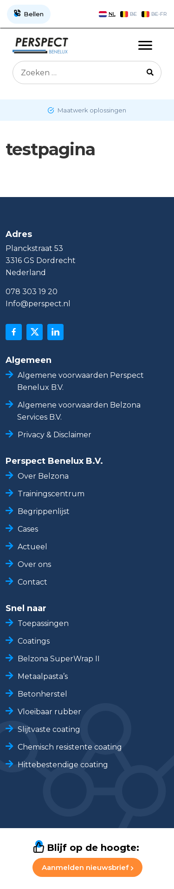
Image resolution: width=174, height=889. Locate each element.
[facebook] (14, 332)
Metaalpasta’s (43, 676)
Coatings (34, 641)
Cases (28, 529)
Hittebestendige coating (63, 764)
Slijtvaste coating (49, 729)
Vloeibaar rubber (49, 711)
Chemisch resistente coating (71, 747)
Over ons (34, 564)
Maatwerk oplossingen (91, 110)
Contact (32, 582)
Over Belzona (43, 476)
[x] (34, 332)
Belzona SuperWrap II (59, 658)
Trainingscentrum (51, 493)
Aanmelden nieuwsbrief (87, 867)
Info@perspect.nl (38, 303)
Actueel (32, 546)
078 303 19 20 (32, 291)
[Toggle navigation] (145, 45)
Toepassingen (43, 623)
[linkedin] (55, 332)
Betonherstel (42, 694)
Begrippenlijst (44, 511)
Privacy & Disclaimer (54, 434)
